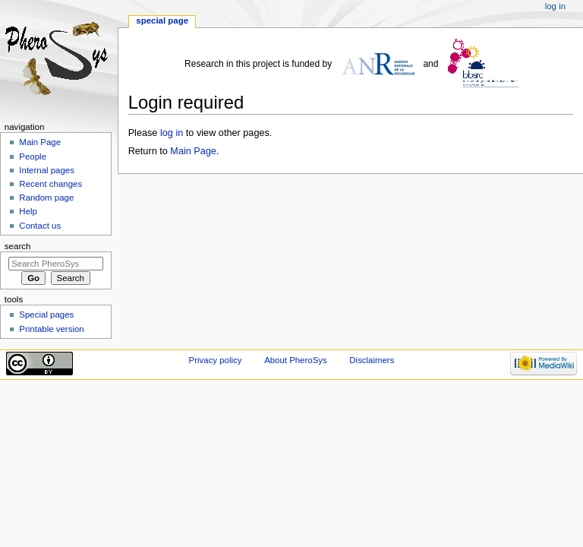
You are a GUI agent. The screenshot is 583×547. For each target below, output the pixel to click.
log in (171, 133)
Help (28, 211)
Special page (162, 20)
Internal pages (46, 170)
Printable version (51, 329)
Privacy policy (215, 360)
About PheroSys (295, 360)
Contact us (40, 225)
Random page (46, 197)
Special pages (46, 314)
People (32, 156)
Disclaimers (371, 360)
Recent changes (50, 183)
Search (18, 246)
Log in (555, 6)
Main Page (193, 151)
